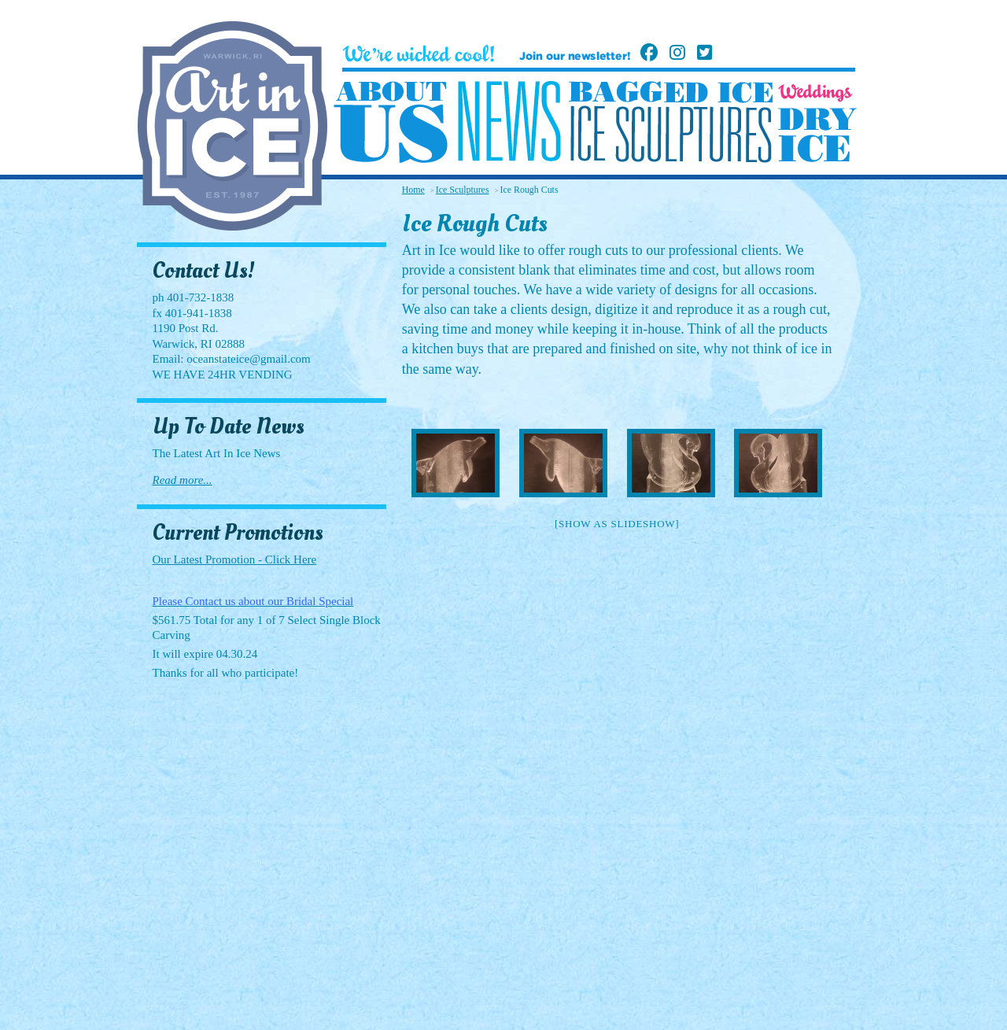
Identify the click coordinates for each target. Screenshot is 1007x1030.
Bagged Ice (670, 92)
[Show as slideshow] (617, 524)
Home (413, 189)
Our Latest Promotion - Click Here (235, 559)
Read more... (182, 480)
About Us (391, 122)
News (509, 121)
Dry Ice (817, 135)
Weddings (815, 93)
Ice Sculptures (670, 134)
